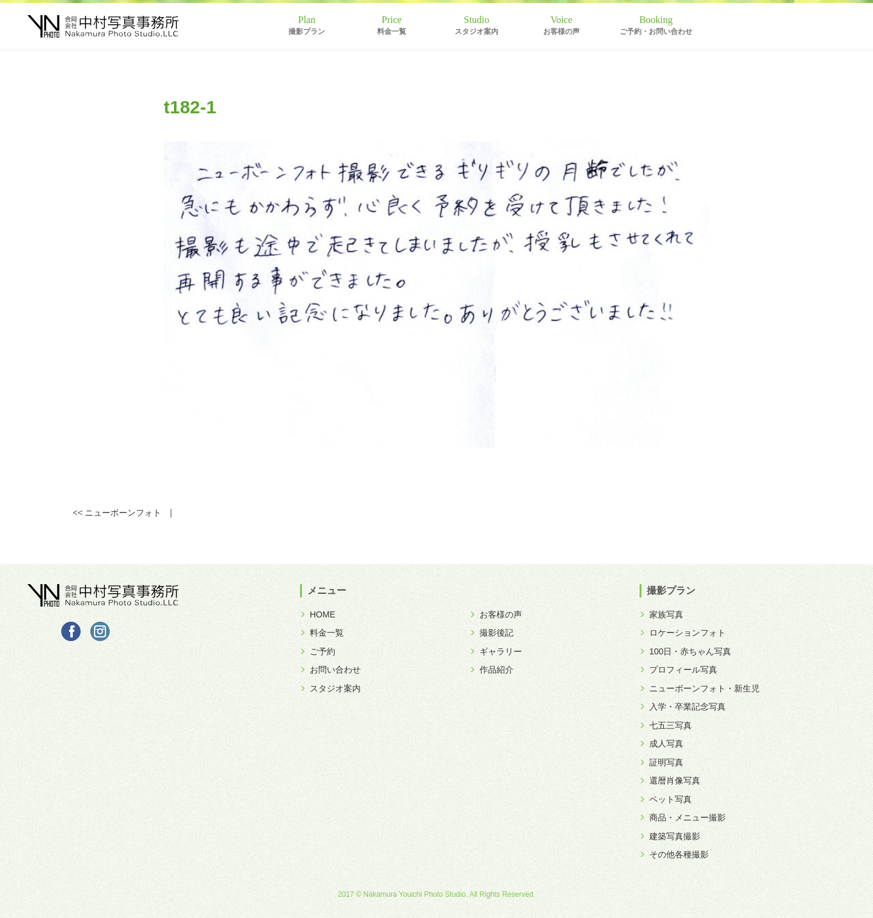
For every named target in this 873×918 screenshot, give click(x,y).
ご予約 (317, 651)
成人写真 (661, 743)
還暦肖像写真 (670, 780)
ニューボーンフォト (123, 512)
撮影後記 (491, 632)
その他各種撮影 (674, 854)
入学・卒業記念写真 (683, 706)
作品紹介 (491, 669)
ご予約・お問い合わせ (656, 31)
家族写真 (661, 614)
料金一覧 (391, 31)
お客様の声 (561, 31)
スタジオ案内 (476, 31)
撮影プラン (307, 31)
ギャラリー (496, 651)
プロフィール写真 (678, 669)
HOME (317, 614)
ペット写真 (666, 799)
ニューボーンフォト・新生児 (700, 688)
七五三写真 (666, 725)
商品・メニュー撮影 (683, 817)
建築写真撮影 (670, 836)
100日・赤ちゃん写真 (685, 651)
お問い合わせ (330, 669)
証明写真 (661, 762)
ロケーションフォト (683, 632)
